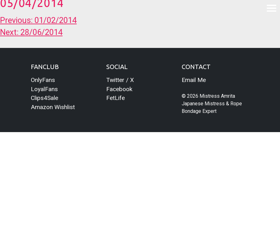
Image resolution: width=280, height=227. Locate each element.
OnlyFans (43, 80)
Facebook (119, 89)
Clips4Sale (44, 98)
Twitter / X (120, 80)
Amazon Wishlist (53, 107)
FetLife (115, 98)
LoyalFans (44, 89)
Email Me (194, 80)
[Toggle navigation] (271, 8)
